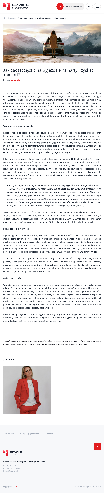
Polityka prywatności (30, 433)
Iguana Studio (95, 486)
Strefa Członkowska (74, 6)
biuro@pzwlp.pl (10, 471)
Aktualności (11, 18)
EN (89, 6)
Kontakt (49, 433)
